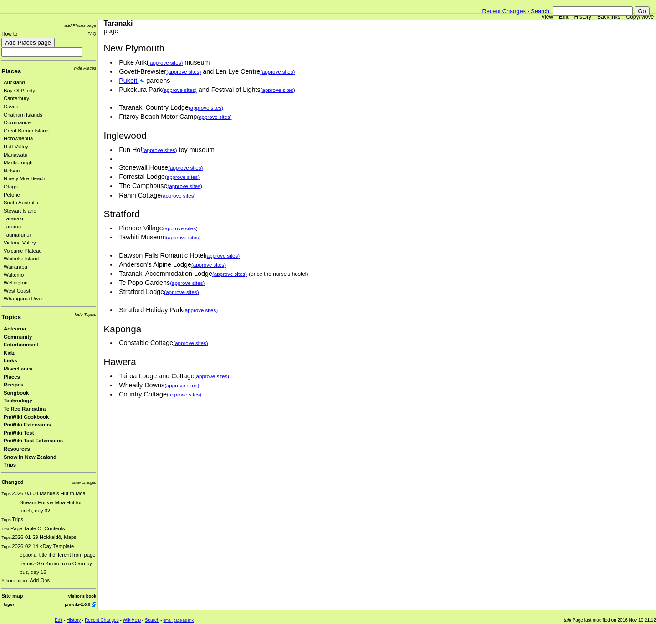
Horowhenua (18, 138)
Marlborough (18, 162)
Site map (12, 596)
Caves (11, 106)
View (547, 17)
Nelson (12, 170)
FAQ (91, 33)
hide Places (85, 68)
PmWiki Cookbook (26, 417)
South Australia (21, 202)
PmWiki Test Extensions (33, 440)
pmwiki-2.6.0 (77, 604)
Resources (17, 449)
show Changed (84, 483)
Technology (18, 400)
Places (11, 71)
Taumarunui (17, 235)
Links (10, 360)
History (582, 17)
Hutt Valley (16, 146)
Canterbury (16, 98)
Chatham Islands (23, 114)
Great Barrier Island (26, 130)
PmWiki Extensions (27, 424)
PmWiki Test (19, 433)
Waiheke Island (21, 258)
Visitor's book (82, 596)
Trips (10, 464)
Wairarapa (15, 266)
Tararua (12, 226)
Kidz (9, 352)
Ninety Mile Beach (24, 178)
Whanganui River (23, 298)
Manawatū (15, 154)
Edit (564, 17)
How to (9, 33)
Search (540, 11)
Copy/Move (640, 17)
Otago (11, 186)
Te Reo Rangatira (25, 408)
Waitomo (14, 275)
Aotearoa (15, 328)
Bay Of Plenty (19, 90)
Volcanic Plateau (23, 251)
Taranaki (13, 218)
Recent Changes (504, 11)
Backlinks (608, 17)
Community (18, 337)
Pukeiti (128, 80)
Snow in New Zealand (30, 457)
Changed (12, 482)
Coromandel (18, 122)
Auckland (14, 82)
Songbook (16, 393)
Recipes (13, 384)
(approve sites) (165, 63)
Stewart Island (20, 210)
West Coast (17, 291)
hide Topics (85, 314)
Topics (11, 317)
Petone (12, 195)
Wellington (16, 282)
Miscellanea (18, 368)
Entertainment (21, 344)
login (9, 604)
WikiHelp (132, 620)
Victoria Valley (20, 242)
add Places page (80, 25)
